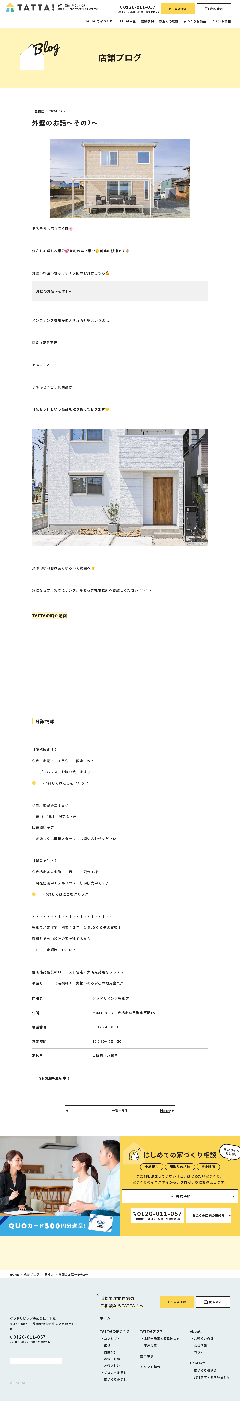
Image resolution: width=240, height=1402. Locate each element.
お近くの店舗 (168, 21)
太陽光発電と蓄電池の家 (162, 1339)
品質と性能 (112, 1367)
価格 (107, 1346)
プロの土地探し (115, 1373)
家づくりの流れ (115, 1380)
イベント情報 (221, 21)
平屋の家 (150, 1346)
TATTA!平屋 (127, 21)
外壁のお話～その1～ (53, 291)
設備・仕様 (112, 1360)
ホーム (105, 1319)
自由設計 (110, 1353)
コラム (199, 1353)
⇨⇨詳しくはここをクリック (62, 782)
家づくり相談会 (194, 21)
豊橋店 (49, 1275)
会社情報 (200, 1346)
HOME (14, 1275)
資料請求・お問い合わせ (212, 1378)
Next (165, 1111)
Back (75, 1111)
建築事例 (147, 21)
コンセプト (112, 1339)
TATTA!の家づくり (99, 21)
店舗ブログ (31, 1275)
